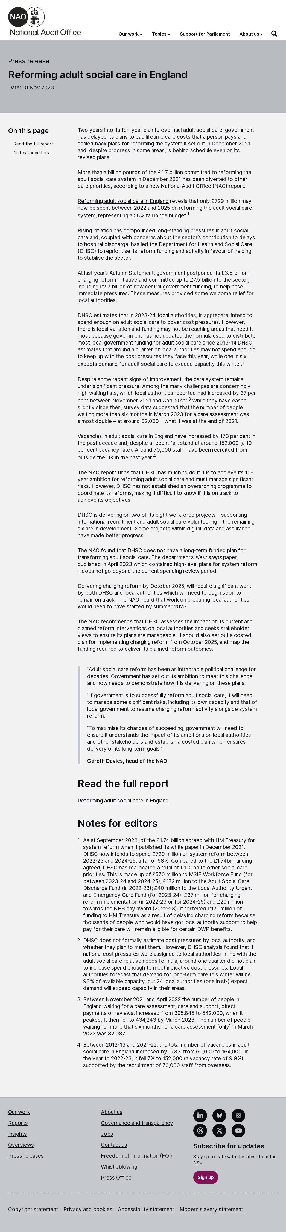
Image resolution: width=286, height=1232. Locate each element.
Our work (19, 1112)
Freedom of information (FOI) (136, 1156)
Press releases (26, 1156)
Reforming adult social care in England (123, 201)
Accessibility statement (146, 1209)
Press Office (116, 1178)
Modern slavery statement (211, 1209)
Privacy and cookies (87, 1209)
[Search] (274, 33)
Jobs (107, 1134)
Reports (18, 1123)
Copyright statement (33, 1209)
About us (111, 1112)
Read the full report (33, 144)
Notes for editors (31, 152)
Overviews (21, 1145)
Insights (17, 1134)
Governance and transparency (137, 1123)
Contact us (114, 1145)
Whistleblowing (119, 1167)
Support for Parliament (205, 34)
